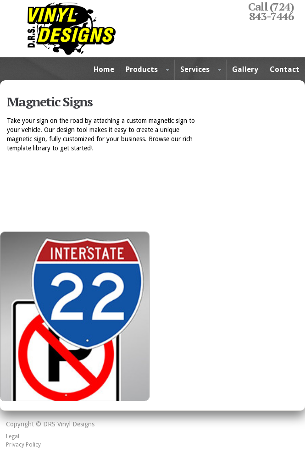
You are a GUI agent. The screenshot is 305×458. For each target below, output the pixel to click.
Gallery (245, 69)
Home (104, 69)
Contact (284, 69)
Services (198, 70)
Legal (12, 436)
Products (145, 70)
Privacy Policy (23, 444)
